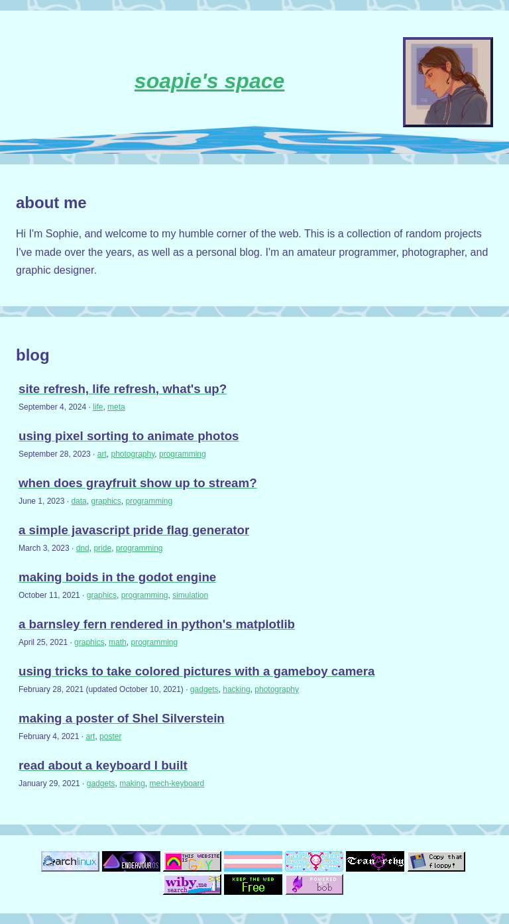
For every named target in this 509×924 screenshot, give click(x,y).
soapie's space (209, 81)
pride (102, 548)
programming (182, 454)
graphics (106, 501)
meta (116, 407)
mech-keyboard (177, 783)
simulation (190, 595)
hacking (236, 689)
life (98, 407)
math (118, 642)
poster (110, 736)
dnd (82, 548)
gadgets (204, 689)
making (132, 783)
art (102, 454)
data (78, 501)
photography (132, 454)
